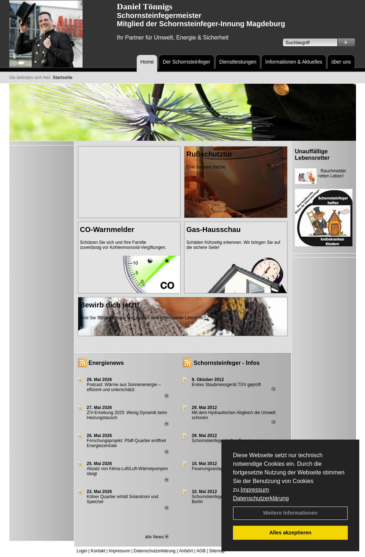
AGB (200, 550)
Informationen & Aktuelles (293, 62)
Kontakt (98, 550)
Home (147, 62)
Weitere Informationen (290, 513)
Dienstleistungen (238, 62)
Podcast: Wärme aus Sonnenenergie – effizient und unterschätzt (124, 387)
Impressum (254, 490)
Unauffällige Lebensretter (312, 154)
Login (82, 550)
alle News (156, 536)
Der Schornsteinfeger (186, 62)
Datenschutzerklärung (261, 498)
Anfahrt (186, 550)
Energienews (106, 363)
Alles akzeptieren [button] (290, 532)
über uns (341, 62)
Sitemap (217, 550)
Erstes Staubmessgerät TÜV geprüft (226, 384)
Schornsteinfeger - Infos (226, 363)
